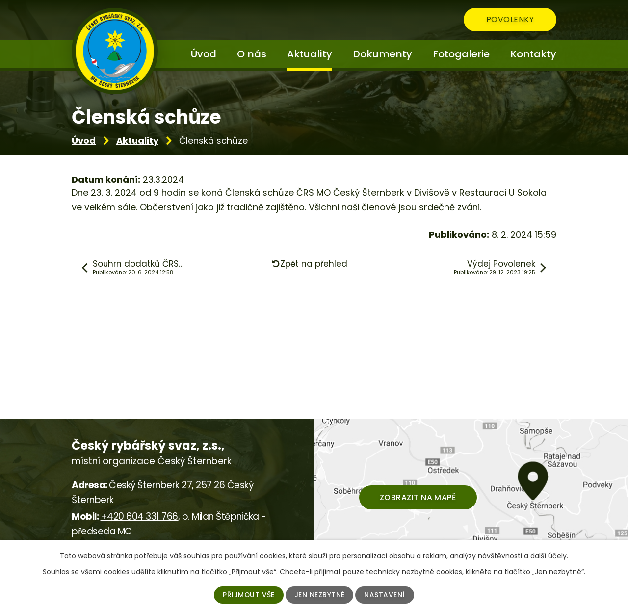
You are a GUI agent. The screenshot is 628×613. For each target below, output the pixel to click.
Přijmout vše (248, 595)
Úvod (84, 140)
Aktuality (137, 140)
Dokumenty (382, 54)
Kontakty (533, 54)
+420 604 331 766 (139, 516)
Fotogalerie (461, 54)
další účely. (549, 555)
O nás (251, 54)
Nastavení (385, 595)
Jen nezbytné (319, 595)
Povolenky (509, 20)
